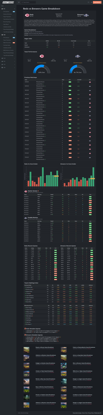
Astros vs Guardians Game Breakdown (83, 355)
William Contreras (30, 311)
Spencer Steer (29, 291)
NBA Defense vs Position (8, 50)
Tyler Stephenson (29, 295)
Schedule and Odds (7, 26)
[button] (8, 8)
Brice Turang (28, 307)
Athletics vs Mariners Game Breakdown (46, 355)
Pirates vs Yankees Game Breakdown (45, 394)
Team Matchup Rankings (8, 32)
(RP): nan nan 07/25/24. (42, 338)
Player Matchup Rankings (8, 29)
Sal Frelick (28, 318)
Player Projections (7, 16)
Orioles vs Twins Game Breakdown (44, 371)
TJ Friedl (28, 293)
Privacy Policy (91, 413)
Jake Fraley (28, 299)
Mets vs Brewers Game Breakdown (82, 363)
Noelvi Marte (29, 301)
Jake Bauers (28, 320)
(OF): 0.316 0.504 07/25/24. (43, 337)
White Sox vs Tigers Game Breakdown (82, 371)
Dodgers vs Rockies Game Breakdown (45, 363)
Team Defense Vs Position (8, 19)
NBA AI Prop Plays (9, 42)
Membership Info (97, 413)
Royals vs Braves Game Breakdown (45, 347)
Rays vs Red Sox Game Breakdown (44, 387)
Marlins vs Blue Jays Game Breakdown (45, 379)
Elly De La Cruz (29, 289)
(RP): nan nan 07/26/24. (42, 341)
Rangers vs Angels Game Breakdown (82, 379)
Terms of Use (84, 413)
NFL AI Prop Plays (7, 21)
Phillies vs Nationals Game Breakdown (82, 387)
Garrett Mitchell (29, 313)
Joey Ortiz (28, 322)
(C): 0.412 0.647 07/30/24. (42, 330)
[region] (8, 209)
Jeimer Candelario (30, 297)
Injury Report (6, 24)
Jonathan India (29, 287)
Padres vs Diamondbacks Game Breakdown (84, 347)
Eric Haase (28, 324)
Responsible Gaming (77, 413)
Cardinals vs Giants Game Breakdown (82, 394)
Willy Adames (29, 316)
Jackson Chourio (29, 309)
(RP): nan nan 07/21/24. (41, 332)
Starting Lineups (6, 45)
